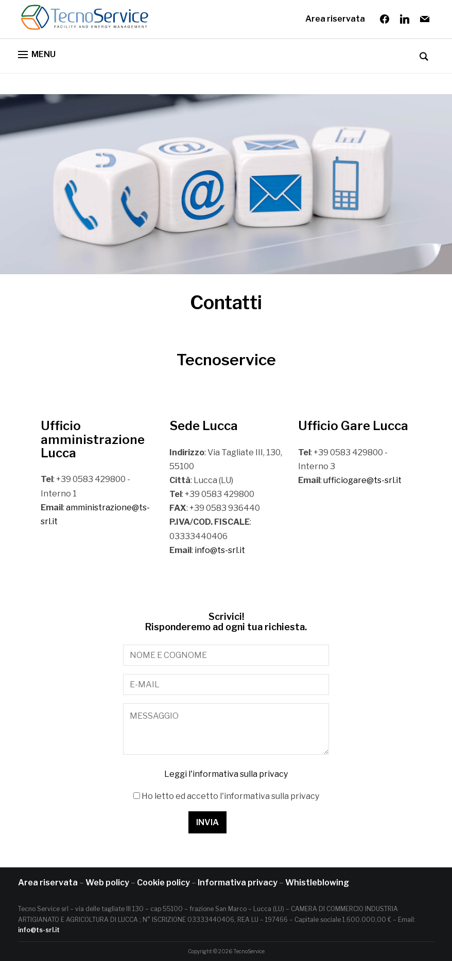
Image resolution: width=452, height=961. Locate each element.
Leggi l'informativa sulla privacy (226, 774)
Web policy (107, 882)
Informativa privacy (237, 882)
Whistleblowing (317, 882)
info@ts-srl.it (220, 550)
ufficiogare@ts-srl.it (362, 480)
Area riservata (335, 19)
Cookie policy (163, 882)
